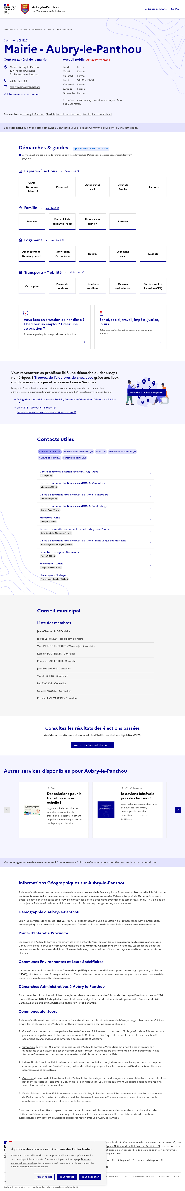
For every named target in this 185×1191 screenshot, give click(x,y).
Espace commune (157, 9)
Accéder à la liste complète (146, 392)
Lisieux (26, 1062)
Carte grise (32, 286)
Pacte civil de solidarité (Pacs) (62, 221)
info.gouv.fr (124, 1160)
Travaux (92, 254)
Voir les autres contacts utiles (21, 94)
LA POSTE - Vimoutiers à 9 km (35, 407)
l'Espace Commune (90, 128)
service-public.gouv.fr (149, 1160)
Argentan (28, 1078)
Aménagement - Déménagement (31, 254)
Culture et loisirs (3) (49, 457)
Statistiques (164, 1176)
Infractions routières (92, 286)
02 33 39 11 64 (18, 80)
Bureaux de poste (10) (74, 457)
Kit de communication (143, 1176)
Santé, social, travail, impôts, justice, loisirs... (129, 322)
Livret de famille (122, 187)
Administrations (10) (50, 451)
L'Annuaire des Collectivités (107, 1142)
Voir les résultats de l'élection (90, 745)
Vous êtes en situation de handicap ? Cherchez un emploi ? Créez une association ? (54, 324)
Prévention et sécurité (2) (122, 451)
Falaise (26, 1093)
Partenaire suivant (178, 810)
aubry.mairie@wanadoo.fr (25, 87)
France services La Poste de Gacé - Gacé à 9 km (45, 412)
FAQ (177, 9)
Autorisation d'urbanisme (62, 254)
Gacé (25, 1031)
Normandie (37, 29)
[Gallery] (93, 810)
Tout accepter (90, 1177)
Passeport (62, 187)
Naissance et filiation (92, 221)
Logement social (123, 254)
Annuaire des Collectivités (15, 29)
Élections (153, 187)
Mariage (32, 221)
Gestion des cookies (109, 1176)
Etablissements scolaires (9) (78, 451)
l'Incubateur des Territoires (158, 1142)
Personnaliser (44, 1177)
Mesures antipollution (123, 286)
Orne (49, 29)
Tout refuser (67, 1177)
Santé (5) (101, 451)
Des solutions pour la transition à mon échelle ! (64, 798)
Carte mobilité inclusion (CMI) (153, 286)
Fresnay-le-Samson (33, 114)
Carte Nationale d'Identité (32, 187)
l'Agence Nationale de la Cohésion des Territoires (130, 1146)
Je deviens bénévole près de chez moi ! (137, 796)
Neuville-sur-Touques (68, 114)
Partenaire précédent (7, 810)
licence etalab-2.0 (67, 1187)
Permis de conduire (62, 286)
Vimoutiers (28, 1047)
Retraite (123, 221)
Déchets (153, 254)
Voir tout (70, 171)
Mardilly (50, 114)
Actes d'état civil (92, 187)
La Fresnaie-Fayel (102, 114)
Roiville (87, 114)
